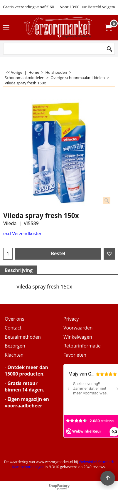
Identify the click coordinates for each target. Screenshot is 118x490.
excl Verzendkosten (23, 233)
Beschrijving (19, 270)
